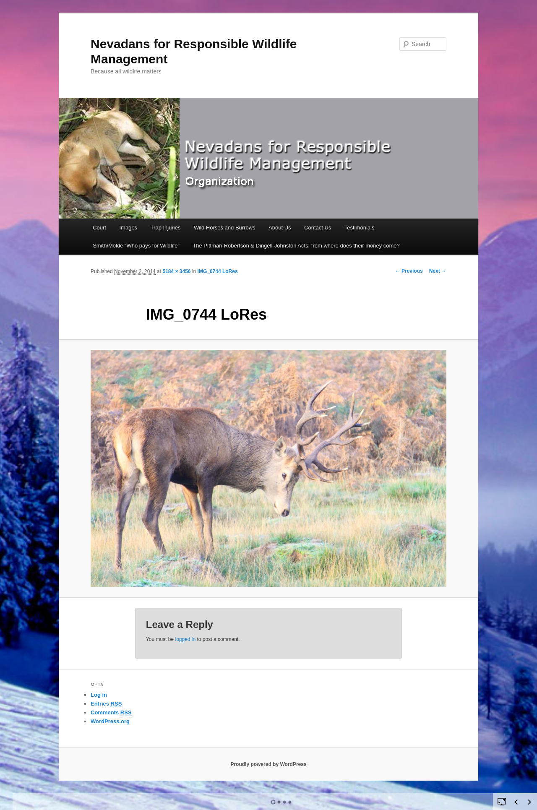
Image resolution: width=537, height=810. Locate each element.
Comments (111, 712)
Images (128, 227)
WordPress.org (110, 721)
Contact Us (317, 227)
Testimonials (359, 227)
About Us (279, 227)
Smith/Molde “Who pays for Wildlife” (136, 245)
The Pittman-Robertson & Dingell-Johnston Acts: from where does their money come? (296, 245)
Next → (437, 271)
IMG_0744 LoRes (218, 271)
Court (99, 227)
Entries (106, 704)
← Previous (409, 271)
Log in (99, 695)
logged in (185, 639)
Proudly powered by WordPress (268, 764)
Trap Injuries (166, 227)
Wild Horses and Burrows (224, 227)
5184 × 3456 (176, 271)
